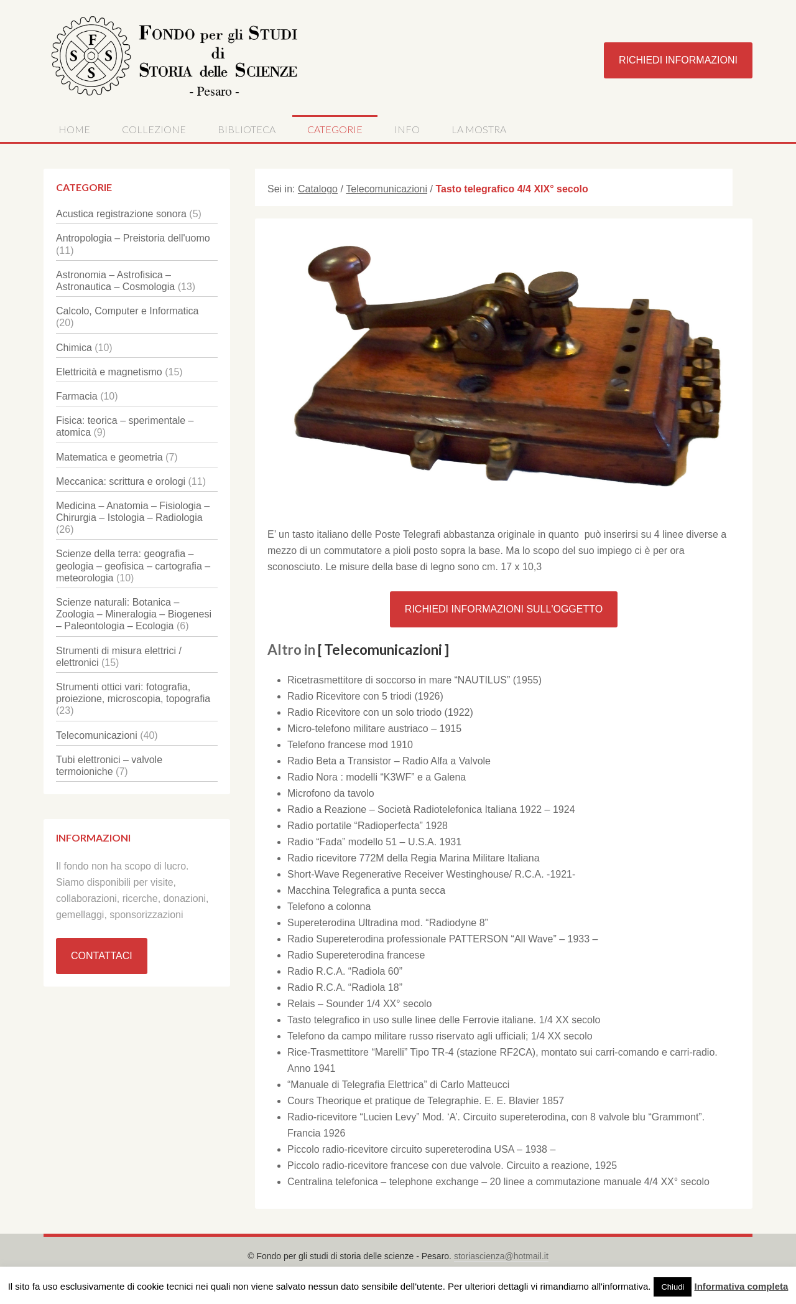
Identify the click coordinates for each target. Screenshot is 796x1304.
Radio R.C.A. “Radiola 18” (344, 987)
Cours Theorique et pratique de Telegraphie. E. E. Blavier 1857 (425, 1100)
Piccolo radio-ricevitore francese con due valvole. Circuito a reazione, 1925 (452, 1165)
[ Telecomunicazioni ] (383, 649)
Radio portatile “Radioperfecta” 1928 (367, 825)
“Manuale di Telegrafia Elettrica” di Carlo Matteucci (398, 1084)
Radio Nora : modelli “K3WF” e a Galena (376, 777)
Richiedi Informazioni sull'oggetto (504, 609)
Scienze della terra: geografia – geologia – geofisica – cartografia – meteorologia (133, 565)
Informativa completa (741, 1286)
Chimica (74, 347)
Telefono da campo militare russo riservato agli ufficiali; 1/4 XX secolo (440, 1036)
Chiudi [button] (672, 1287)
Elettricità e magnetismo (109, 372)
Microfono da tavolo (330, 793)
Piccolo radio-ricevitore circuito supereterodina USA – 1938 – (421, 1149)
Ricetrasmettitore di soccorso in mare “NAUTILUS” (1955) (414, 680)
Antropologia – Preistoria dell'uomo (133, 238)
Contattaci (101, 955)
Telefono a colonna (329, 906)
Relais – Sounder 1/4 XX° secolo (359, 1003)
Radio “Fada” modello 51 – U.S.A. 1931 (374, 842)
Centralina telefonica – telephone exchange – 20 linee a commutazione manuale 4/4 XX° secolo (498, 1181)
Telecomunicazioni (96, 735)
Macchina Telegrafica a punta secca (366, 890)
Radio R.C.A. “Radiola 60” (344, 971)
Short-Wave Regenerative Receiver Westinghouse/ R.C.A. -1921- (431, 874)
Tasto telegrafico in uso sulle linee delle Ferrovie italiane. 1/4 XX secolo (443, 1020)
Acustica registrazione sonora (121, 214)
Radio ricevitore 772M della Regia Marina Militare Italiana (413, 858)
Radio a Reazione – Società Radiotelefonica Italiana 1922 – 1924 (431, 809)
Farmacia (77, 396)
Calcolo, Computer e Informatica (127, 311)
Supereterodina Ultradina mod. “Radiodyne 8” (387, 922)
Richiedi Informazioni (678, 60)
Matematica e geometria (109, 457)
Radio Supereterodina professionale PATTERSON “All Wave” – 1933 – (442, 939)
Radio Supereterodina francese (356, 955)
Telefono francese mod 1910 (350, 744)
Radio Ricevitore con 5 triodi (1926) (365, 696)
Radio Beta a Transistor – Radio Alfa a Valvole (389, 761)
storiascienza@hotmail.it (501, 1256)
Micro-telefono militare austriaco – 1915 (374, 728)
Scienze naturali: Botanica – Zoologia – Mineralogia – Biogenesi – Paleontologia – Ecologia (133, 614)
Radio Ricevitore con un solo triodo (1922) (380, 712)
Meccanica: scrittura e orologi (120, 481)
